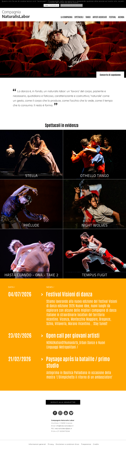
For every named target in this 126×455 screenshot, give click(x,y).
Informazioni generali (37, 444)
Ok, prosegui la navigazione (71, 5)
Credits (96, 444)
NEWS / (50, 287)
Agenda (121, 16)
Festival (112, 16)
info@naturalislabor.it (64, 426)
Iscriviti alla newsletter (63, 402)
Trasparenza (86, 444)
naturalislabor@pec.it (63, 428)
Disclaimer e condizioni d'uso (67, 444)
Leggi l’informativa (51, 5)
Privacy (51, 444)
